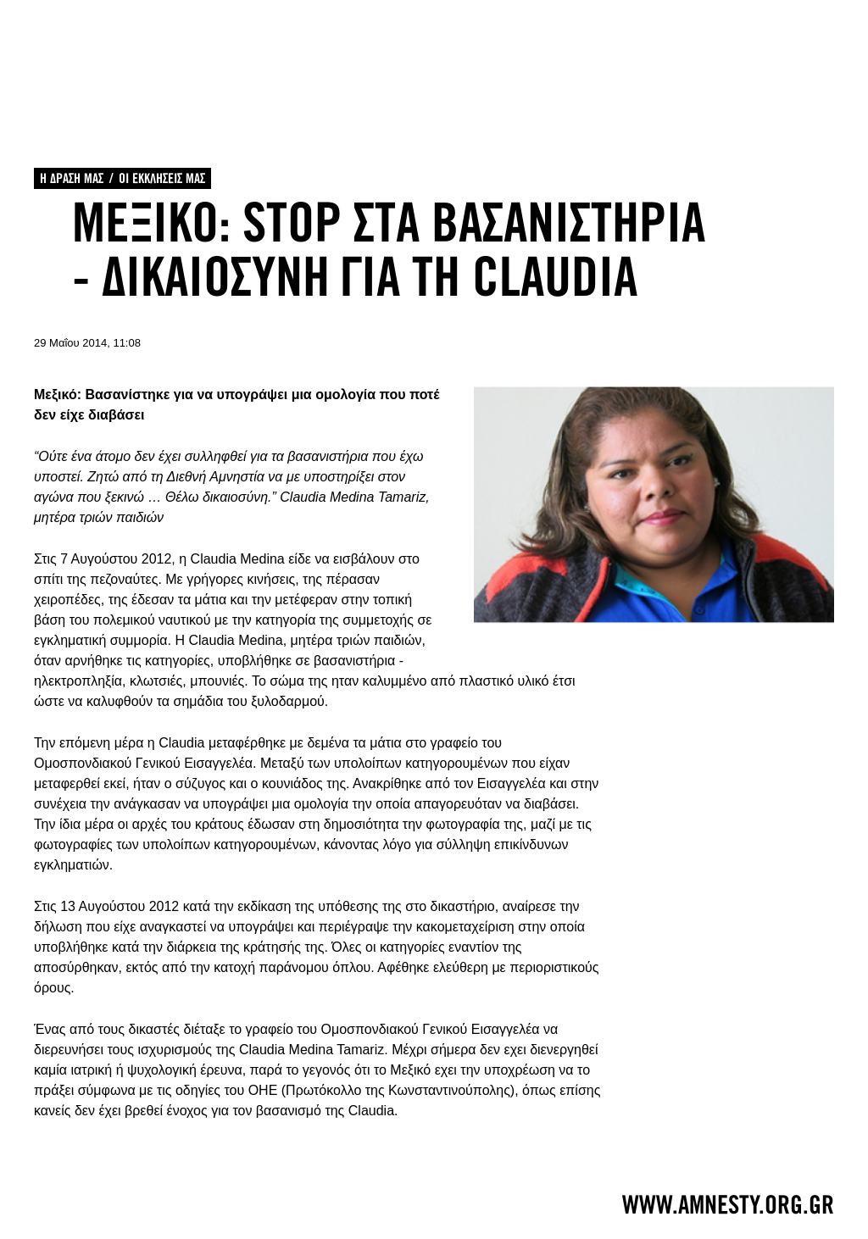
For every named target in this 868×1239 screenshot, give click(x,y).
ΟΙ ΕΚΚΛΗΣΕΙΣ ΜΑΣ (162, 178)
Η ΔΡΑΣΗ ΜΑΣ (71, 178)
